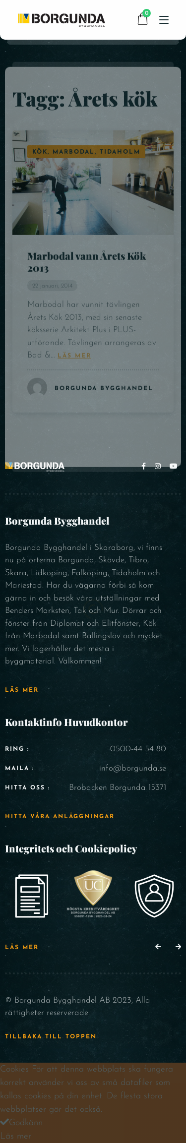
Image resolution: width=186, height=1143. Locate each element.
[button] (158, 948)
